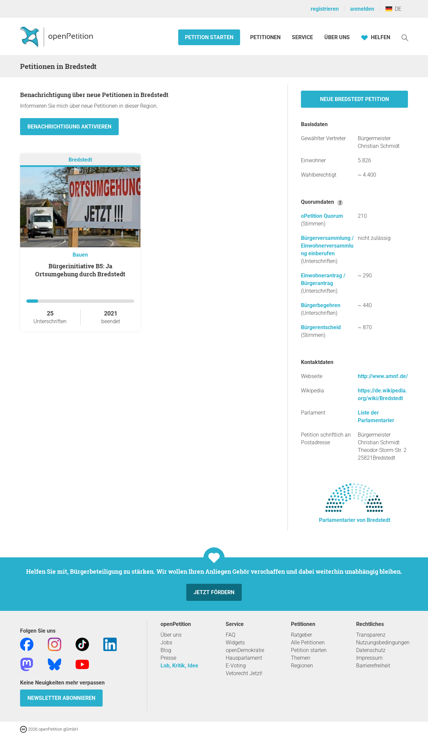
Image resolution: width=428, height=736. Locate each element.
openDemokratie (245, 650)
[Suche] (405, 37)
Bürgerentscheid (321, 327)
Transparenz (371, 635)
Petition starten (209, 37)
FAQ (230, 635)
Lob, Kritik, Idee (179, 665)
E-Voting (236, 665)
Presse (168, 658)
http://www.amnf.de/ (383, 376)
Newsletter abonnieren (61, 698)
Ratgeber (301, 635)
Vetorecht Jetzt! (244, 673)
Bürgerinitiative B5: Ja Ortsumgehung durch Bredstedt (80, 270)
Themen (300, 658)
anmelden (362, 9)
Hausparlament (244, 658)
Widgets (235, 642)
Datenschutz (371, 650)
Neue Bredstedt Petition (354, 99)
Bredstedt (80, 160)
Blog (165, 650)
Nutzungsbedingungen (383, 642)
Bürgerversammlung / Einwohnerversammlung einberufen (327, 246)
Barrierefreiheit (373, 665)
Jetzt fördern (214, 592)
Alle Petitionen (308, 642)
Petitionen (266, 37)
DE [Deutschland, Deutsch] (393, 9)
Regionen (302, 665)
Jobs (166, 642)
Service (302, 37)
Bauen (80, 255)
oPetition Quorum (322, 216)
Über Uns (337, 37)
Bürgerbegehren (320, 305)
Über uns (171, 635)
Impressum (369, 658)
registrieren (325, 9)
